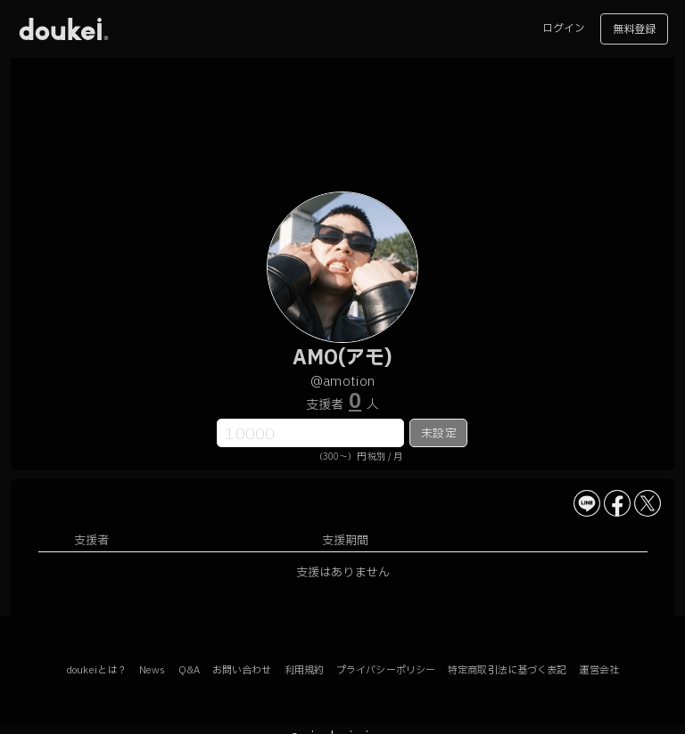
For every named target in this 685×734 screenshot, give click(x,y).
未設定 (438, 434)
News (152, 670)
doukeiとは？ (96, 670)
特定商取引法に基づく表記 (507, 670)
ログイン (563, 28)
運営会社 (598, 670)
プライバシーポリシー (385, 670)
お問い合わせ (242, 670)
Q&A (189, 670)
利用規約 (304, 670)
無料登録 (634, 29)
